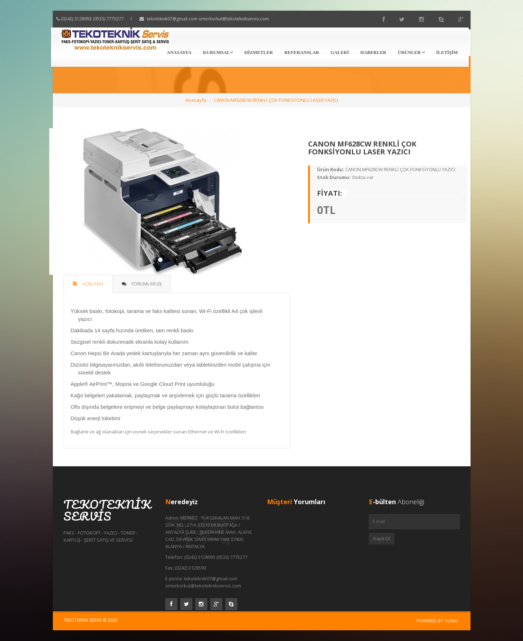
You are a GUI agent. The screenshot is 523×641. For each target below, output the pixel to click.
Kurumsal (218, 52)
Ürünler (411, 52)
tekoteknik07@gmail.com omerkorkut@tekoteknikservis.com (215, 19)
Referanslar (301, 52)
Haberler (373, 52)
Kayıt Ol (381, 538)
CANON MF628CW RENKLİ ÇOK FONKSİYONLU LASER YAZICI (276, 100)
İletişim (447, 52)
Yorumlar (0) (141, 283)
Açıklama (88, 283)
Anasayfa (179, 52)
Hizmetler (258, 52)
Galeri (340, 52)
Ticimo (451, 620)
